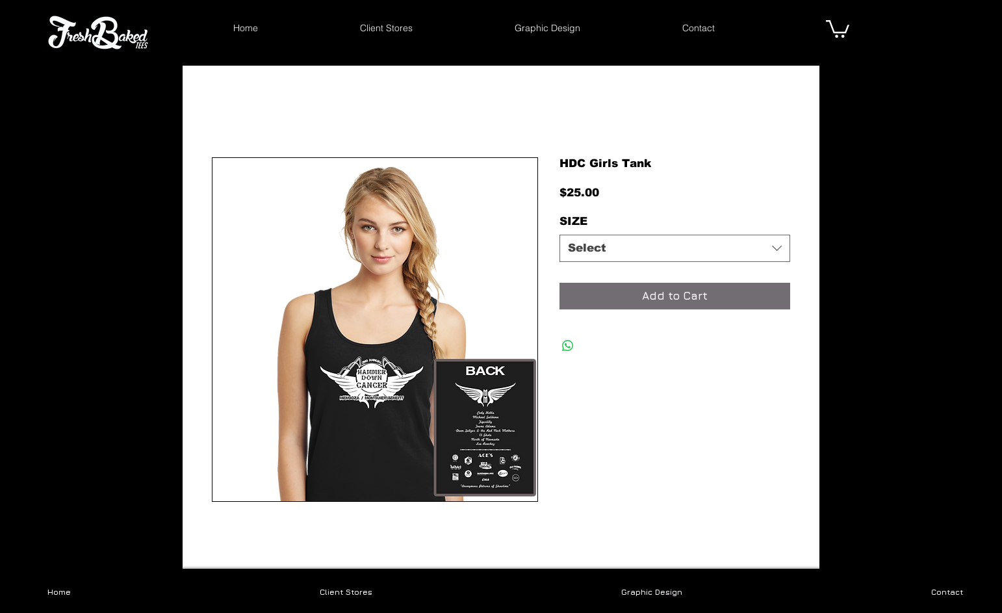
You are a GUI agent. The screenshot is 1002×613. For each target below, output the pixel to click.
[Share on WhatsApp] (568, 346)
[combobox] (674, 248)
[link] (837, 28)
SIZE (573, 221)
